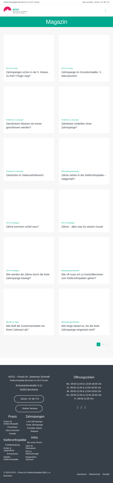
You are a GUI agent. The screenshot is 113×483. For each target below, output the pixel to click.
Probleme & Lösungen (14, 120)
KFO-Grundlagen (12, 223)
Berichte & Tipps (12, 322)
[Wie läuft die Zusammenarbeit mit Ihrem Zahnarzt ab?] (29, 290)
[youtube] (85, 407)
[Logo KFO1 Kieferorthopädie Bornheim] (16, 7)
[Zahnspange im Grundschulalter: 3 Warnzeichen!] (84, 37)
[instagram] (81, 407)
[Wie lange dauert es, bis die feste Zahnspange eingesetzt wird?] (84, 290)
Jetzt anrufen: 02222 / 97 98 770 (95, 2)
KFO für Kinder (12, 68)
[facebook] (77, 407)
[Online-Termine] (29, 408)
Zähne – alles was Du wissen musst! (82, 226)
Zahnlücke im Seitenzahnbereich (24, 175)
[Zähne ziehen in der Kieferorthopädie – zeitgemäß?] (84, 140)
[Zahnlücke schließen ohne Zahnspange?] (84, 88)
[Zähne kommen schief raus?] (29, 191)
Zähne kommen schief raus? (22, 226)
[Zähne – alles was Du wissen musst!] (84, 191)
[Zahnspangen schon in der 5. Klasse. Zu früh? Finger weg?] (29, 37)
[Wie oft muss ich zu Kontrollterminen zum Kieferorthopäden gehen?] (84, 239)
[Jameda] (89, 407)
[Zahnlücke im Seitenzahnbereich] (29, 140)
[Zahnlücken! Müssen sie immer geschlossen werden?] (29, 88)
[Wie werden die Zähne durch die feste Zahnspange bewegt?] (29, 239)
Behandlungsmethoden (70, 171)
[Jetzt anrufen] (29, 399)
